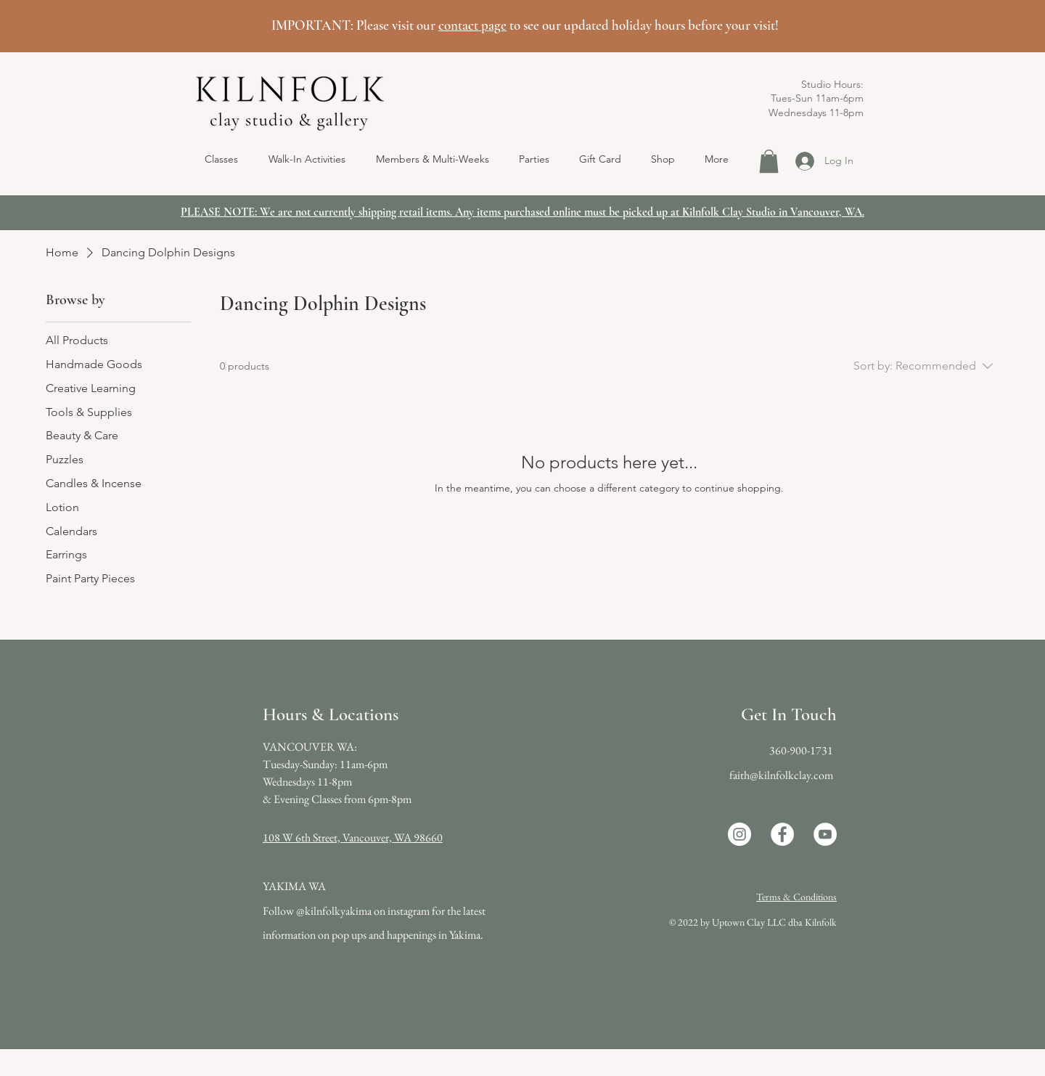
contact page (472, 25)
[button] (307, 159)
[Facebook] (782, 834)
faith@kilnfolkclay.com (781, 775)
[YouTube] (825, 834)
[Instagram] (739, 834)
